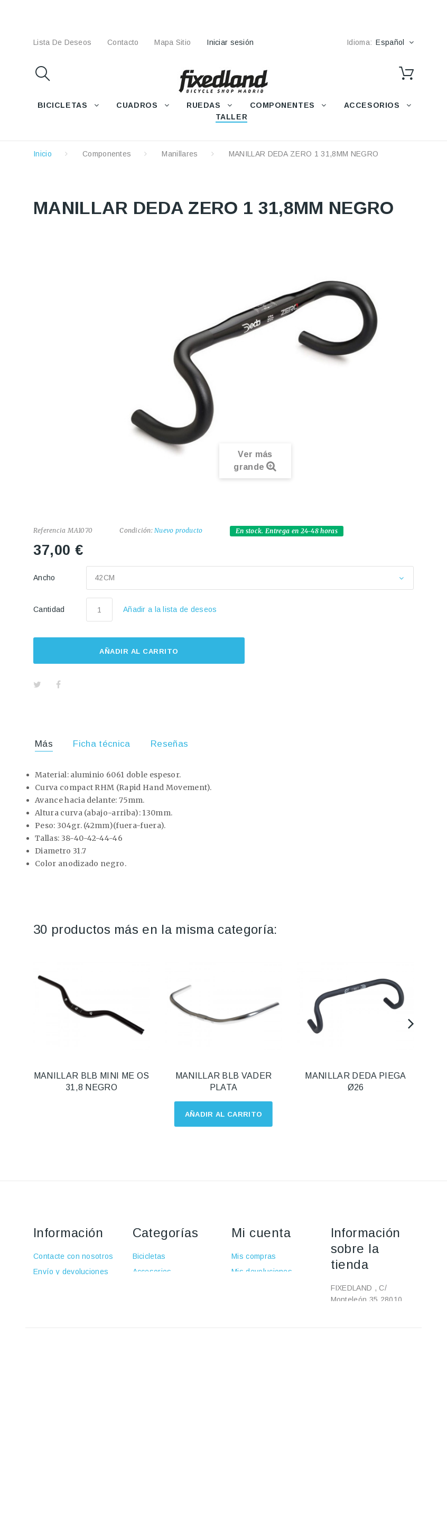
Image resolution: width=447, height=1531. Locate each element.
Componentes (107, 154)
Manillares (180, 154)
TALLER (231, 117)
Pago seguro (56, 1317)
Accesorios (152, 1271)
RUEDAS (203, 105)
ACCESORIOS (372, 105)
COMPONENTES (282, 105)
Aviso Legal (53, 1287)
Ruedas (146, 1302)
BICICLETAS (63, 105)
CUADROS (136, 105)
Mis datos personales (269, 1317)
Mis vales (248, 1333)
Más (44, 744)
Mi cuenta (261, 1233)
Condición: (135, 530)
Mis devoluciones (261, 1271)
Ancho (45, 577)
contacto (122, 42)
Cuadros (148, 1287)
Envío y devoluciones (70, 1271)
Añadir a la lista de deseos (170, 609)
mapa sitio (172, 42)
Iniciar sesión (230, 42)
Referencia (49, 530)
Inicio (42, 154)
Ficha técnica (101, 744)
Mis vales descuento (267, 1287)
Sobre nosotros (60, 1302)
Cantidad (49, 609)
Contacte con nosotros (73, 1256)
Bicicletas (149, 1256)
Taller (142, 1333)
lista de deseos (62, 42)
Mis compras (253, 1256)
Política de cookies (66, 1333)
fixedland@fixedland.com (374, 1365)
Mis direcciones (258, 1302)
